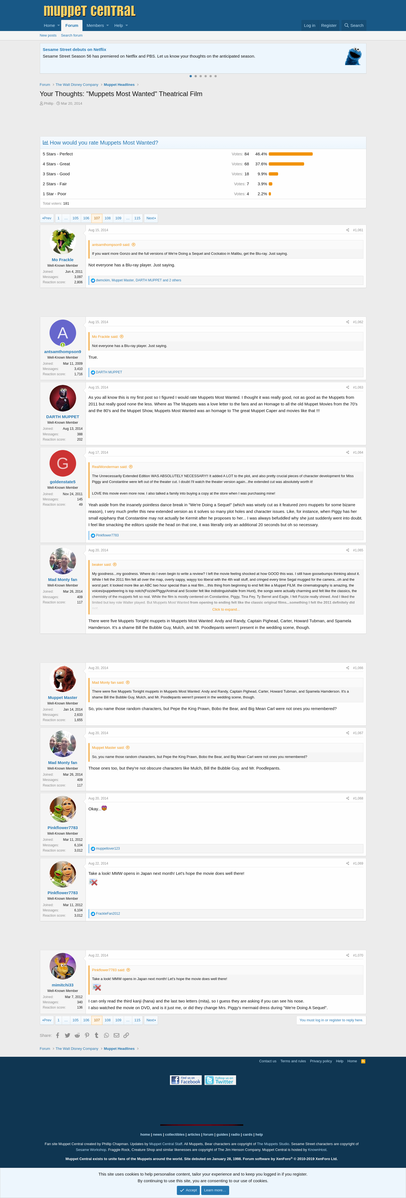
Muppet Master (62, 697)
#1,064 (358, 452)
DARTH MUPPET (62, 416)
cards (247, 1134)
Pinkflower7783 (63, 827)
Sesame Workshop (91, 1150)
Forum (71, 25)
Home (49, 25)
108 (108, 218)
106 (86, 218)
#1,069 (358, 863)
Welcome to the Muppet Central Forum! (81, 49)
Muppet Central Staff (165, 1144)
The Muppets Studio (273, 1144)
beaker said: (102, 564)
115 (138, 218)
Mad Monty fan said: (108, 682)
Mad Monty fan (62, 579)
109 (118, 218)
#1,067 (358, 733)
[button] (58, 25)
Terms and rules (293, 1061)
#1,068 (358, 798)
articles (194, 1134)
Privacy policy (321, 1061)
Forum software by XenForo (290, 1159)
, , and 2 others (138, 280)
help (259, 1134)
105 (76, 218)
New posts (48, 35)
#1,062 (358, 322)
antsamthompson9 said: (111, 245)
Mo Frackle (62, 259)
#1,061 (358, 230)
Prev (47, 218)
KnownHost (317, 1150)
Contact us (267, 1061)
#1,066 (358, 668)
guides (222, 1134)
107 (97, 218)
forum (208, 1134)
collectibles (175, 1134)
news (157, 1134)
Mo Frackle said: (105, 337)
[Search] (354, 25)
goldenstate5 (63, 481)
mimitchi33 (62, 985)
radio (235, 1134)
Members (95, 25)
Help (118, 25)
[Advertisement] (203, 121)
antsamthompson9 (62, 351)
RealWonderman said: (110, 467)
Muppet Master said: (108, 747)
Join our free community (135, 56)
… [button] (66, 218)
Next (150, 218)
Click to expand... (226, 609)
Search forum (71, 35)
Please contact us (259, 56)
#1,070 (358, 955)
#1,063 (358, 387)
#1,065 (358, 550)
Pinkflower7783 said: (108, 970)
